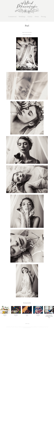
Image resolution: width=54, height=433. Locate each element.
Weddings (22, 16)
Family (30, 16)
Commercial (12, 16)
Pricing (43, 16)
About (37, 16)
